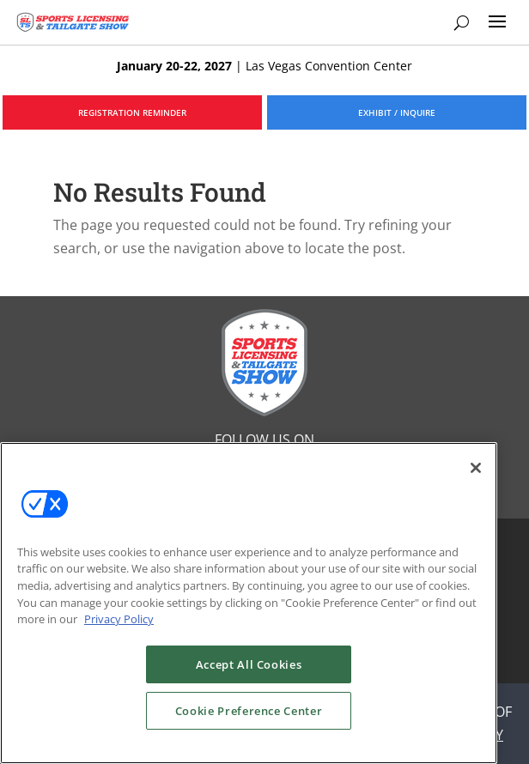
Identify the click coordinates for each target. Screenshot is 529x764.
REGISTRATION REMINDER (132, 112)
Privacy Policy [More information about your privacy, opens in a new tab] (119, 619)
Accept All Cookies (249, 664)
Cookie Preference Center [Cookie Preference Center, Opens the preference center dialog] (249, 711)
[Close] (476, 468)
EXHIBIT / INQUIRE (396, 112)
